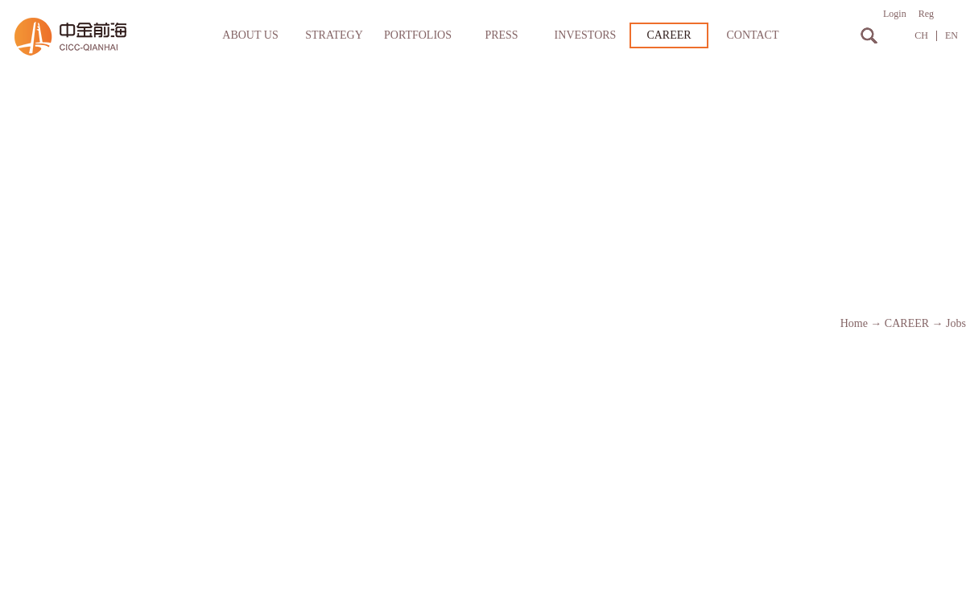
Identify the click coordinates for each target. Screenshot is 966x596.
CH (921, 36)
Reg (926, 13)
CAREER (907, 323)
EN (951, 36)
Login (894, 13)
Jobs (956, 323)
